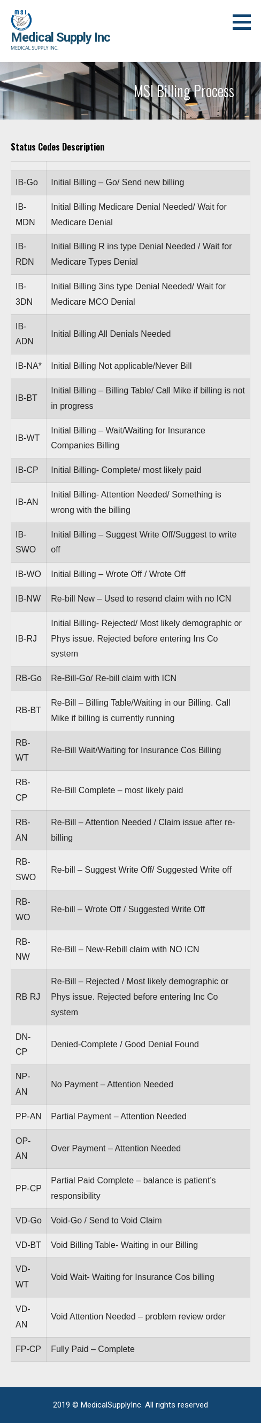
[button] (245, 22)
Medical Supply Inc (60, 37)
